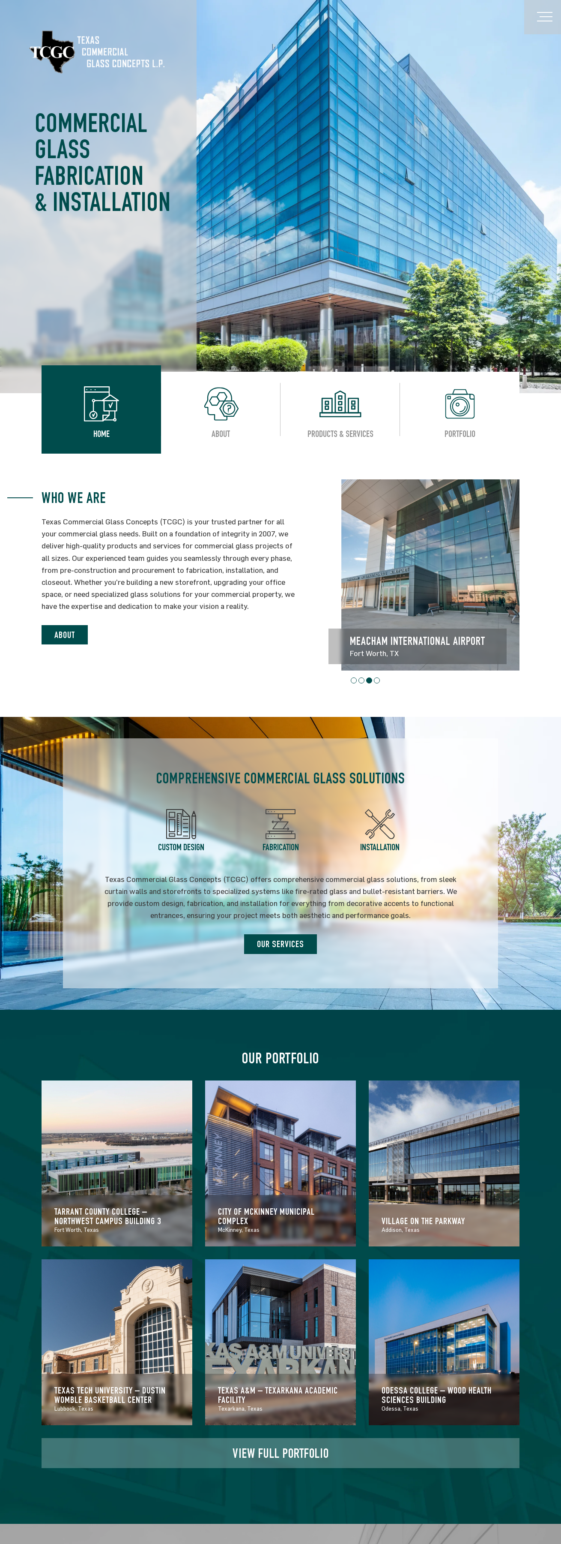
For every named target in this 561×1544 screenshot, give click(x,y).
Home (101, 434)
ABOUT (64, 636)
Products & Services (340, 434)
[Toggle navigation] (542, 17)
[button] (354, 680)
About (221, 434)
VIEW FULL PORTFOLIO (281, 1455)
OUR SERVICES (280, 945)
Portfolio (460, 434)
